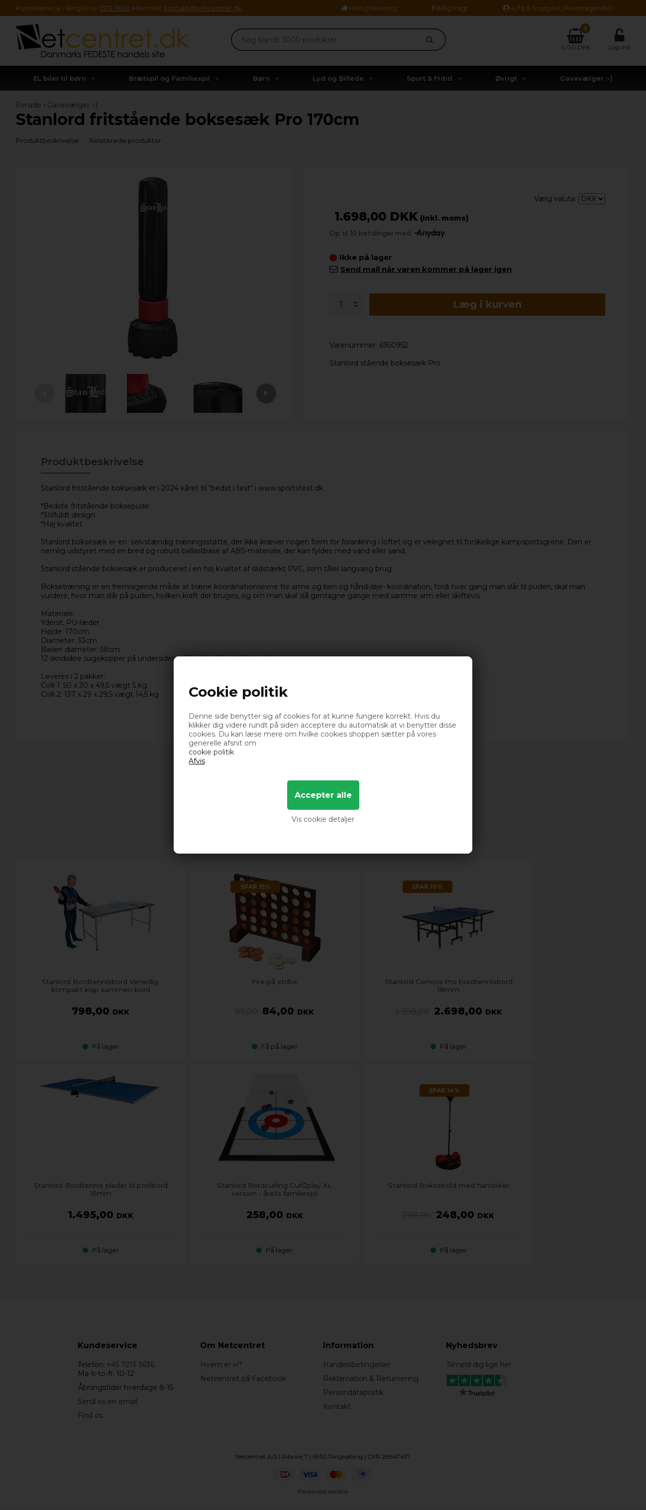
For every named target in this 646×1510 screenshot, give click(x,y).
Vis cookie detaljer (323, 819)
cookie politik (211, 752)
